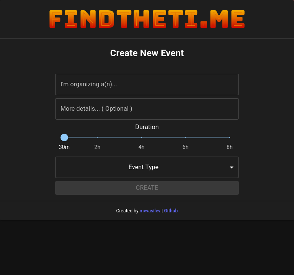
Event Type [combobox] (143, 167)
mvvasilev (150, 211)
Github (171, 211)
